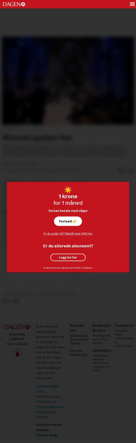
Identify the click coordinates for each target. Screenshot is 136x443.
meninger (25, 293)
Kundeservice (79, 339)
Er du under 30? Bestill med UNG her (68, 234)
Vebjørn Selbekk (17, 343)
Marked (75, 343)
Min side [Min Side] (76, 350)
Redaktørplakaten (48, 396)
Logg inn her (68, 257)
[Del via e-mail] (131, 171)
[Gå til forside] (14, 4)
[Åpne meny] (132, 4)
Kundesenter (78, 354)
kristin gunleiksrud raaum (56, 293)
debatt (9, 293)
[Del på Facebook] (4, 301)
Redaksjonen (79, 335)
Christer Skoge (47, 435)
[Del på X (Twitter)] (10, 301)
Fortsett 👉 (68, 221)
